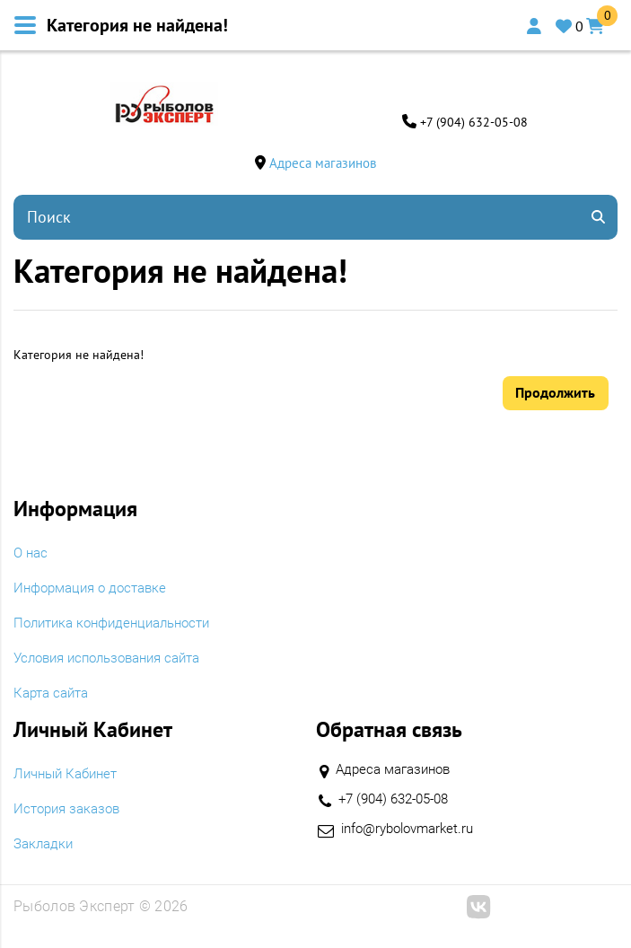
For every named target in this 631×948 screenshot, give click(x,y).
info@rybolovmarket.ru (413, 830)
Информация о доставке (95, 590)
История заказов (70, 811)
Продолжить (555, 393)
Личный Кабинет (69, 776)
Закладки (45, 846)
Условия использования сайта (115, 660)
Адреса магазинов (322, 162)
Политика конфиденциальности (119, 625)
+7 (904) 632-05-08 (474, 122)
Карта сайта (54, 695)
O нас (31, 555)
